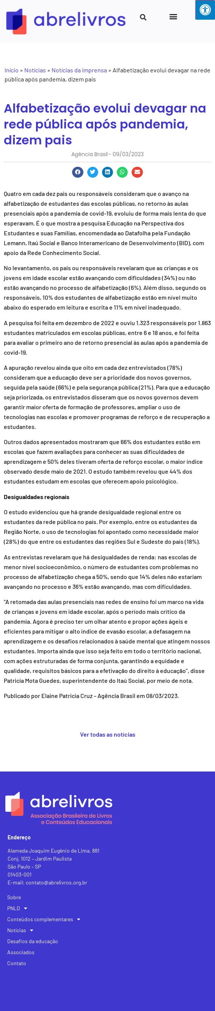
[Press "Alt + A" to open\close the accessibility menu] (205, 10)
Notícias (35, 70)
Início (12, 70)
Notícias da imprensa (79, 70)
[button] (173, 16)
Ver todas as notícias (107, 734)
